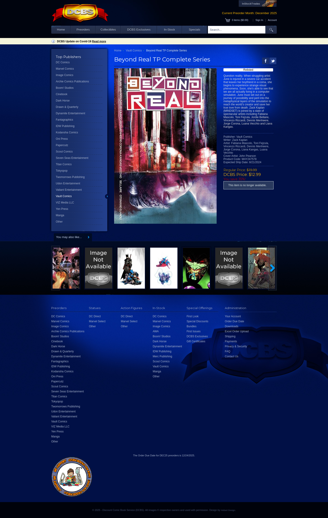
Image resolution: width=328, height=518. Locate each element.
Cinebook (61, 94)
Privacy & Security (236, 346)
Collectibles (108, 29)
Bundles (191, 326)
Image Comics (64, 75)
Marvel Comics (65, 68)
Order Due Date (234, 321)
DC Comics (63, 62)
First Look (193, 316)
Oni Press (62, 138)
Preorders (83, 29)
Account (272, 20)
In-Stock (169, 29)
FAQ (227, 351)
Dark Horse (63, 100)
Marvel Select (97, 321)
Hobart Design (228, 510)
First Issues (193, 331)
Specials (194, 29)
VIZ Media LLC (65, 202)
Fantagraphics (64, 119)
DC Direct (95, 316)
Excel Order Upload (237, 331)
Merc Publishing (162, 356)
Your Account (233, 316)
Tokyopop (61, 170)
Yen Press (62, 209)
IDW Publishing (65, 126)
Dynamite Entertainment (70, 113)
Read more (99, 41)
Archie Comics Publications (72, 81)
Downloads (231, 326)
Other (59, 221)
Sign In (259, 20)
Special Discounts (197, 321)
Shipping (230, 336)
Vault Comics (64, 196)
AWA (156, 331)
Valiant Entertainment (69, 189)
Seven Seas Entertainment (72, 158)
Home (61, 29)
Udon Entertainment (68, 183)
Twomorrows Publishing (70, 177)
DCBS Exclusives (139, 29)
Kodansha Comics (67, 132)
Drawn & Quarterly (67, 107)
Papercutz (62, 145)
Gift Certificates (196, 341)
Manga (60, 215)
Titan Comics (64, 164)
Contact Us (231, 356)
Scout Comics (64, 151)
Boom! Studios (65, 87)
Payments (231, 341)
